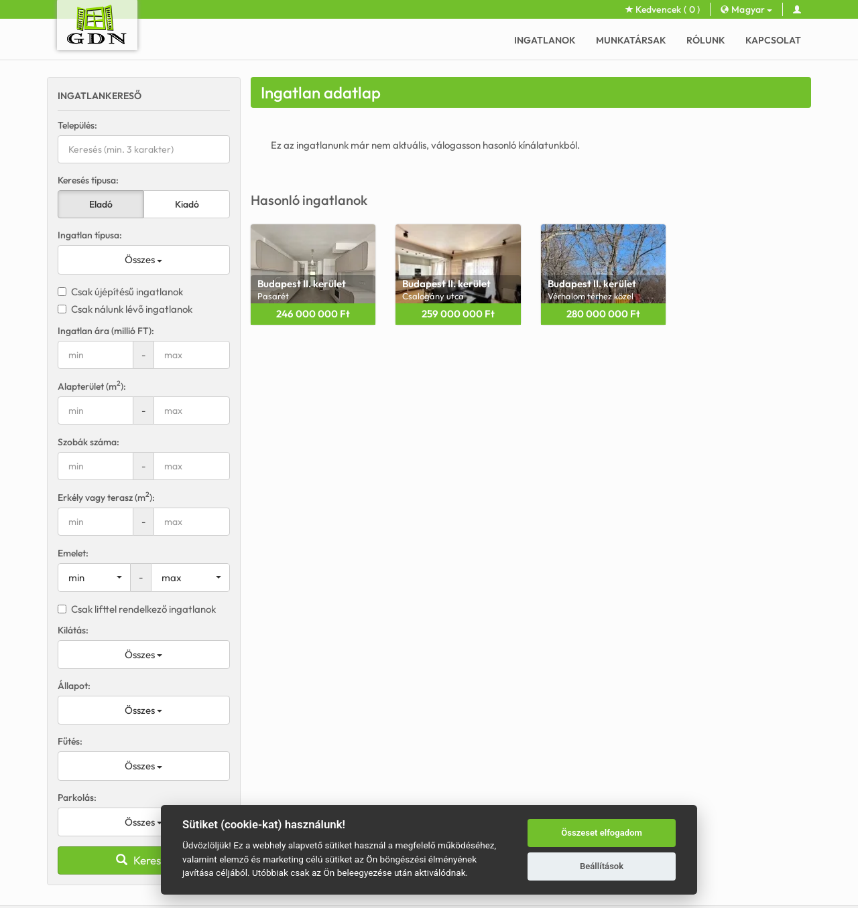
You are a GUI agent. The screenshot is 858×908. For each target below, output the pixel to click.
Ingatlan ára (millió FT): (106, 331)
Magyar (746, 9)
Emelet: (73, 553)
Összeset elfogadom (601, 833)
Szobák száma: (88, 442)
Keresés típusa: (88, 180)
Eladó (101, 204)
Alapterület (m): (92, 386)
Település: (77, 125)
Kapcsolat (773, 40)
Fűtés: (70, 741)
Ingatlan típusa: (90, 235)
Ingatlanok (545, 40)
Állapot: (74, 686)
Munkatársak (631, 40)
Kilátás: (73, 630)
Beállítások (601, 866)
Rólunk (705, 40)
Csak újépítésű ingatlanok (120, 291)
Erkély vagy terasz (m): (106, 497)
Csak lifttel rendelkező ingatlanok (137, 609)
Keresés (144, 860)
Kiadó (187, 204)
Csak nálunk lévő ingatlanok (125, 309)
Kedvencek (662, 9)
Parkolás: (77, 797)
